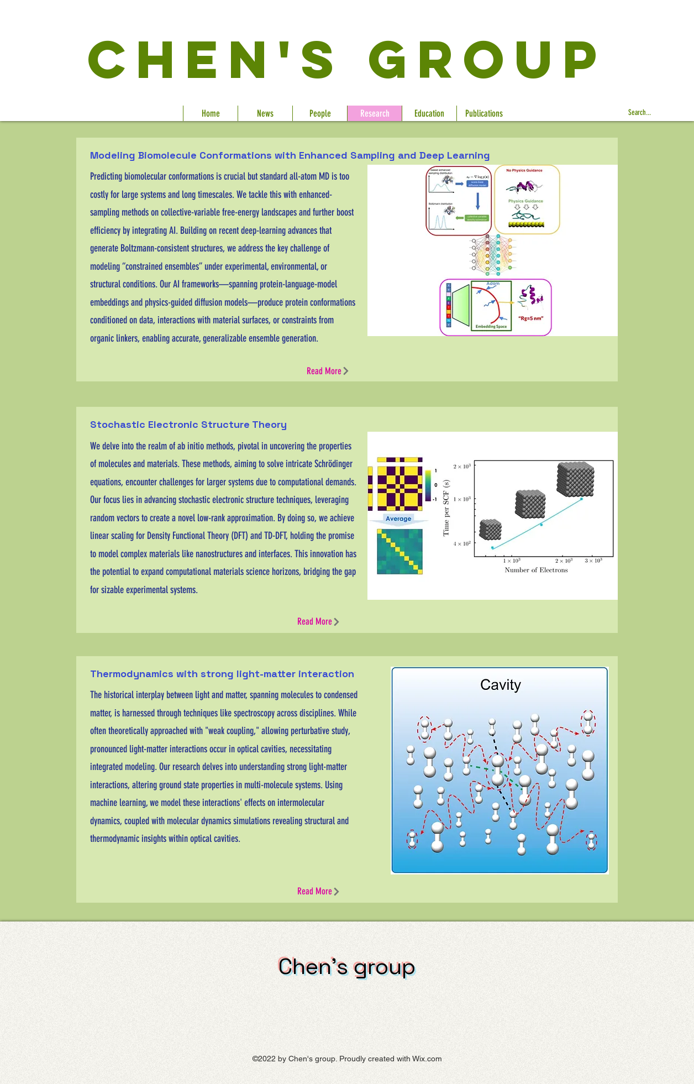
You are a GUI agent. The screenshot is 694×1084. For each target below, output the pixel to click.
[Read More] (328, 371)
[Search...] (658, 113)
